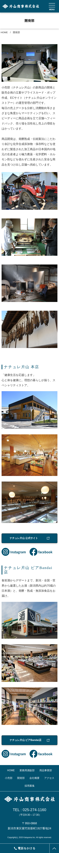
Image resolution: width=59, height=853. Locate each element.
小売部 (8, 778)
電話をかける (25, 848)
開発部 (16, 32)
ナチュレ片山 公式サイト (24, 538)
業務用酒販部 (27, 770)
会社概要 (34, 778)
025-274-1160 (34, 810)
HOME (4, 32)
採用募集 (30, 785)
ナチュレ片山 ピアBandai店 (25, 740)
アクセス (49, 778)
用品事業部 (45, 770)
